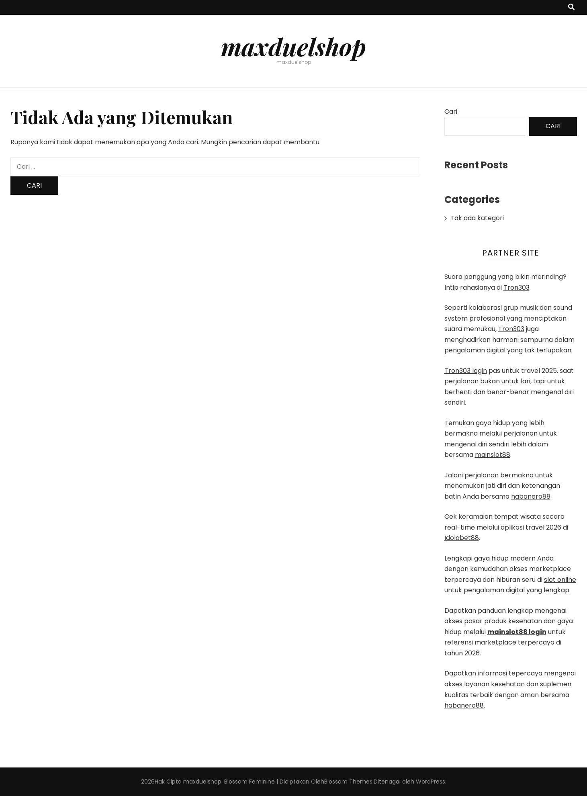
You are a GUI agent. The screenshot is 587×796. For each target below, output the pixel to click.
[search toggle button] (571, 7)
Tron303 (516, 287)
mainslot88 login (516, 631)
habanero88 (530, 496)
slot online (560, 579)
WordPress (430, 782)
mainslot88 (492, 454)
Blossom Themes (348, 782)
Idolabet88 (461, 537)
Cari (450, 111)
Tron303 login (465, 370)
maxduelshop (293, 46)
